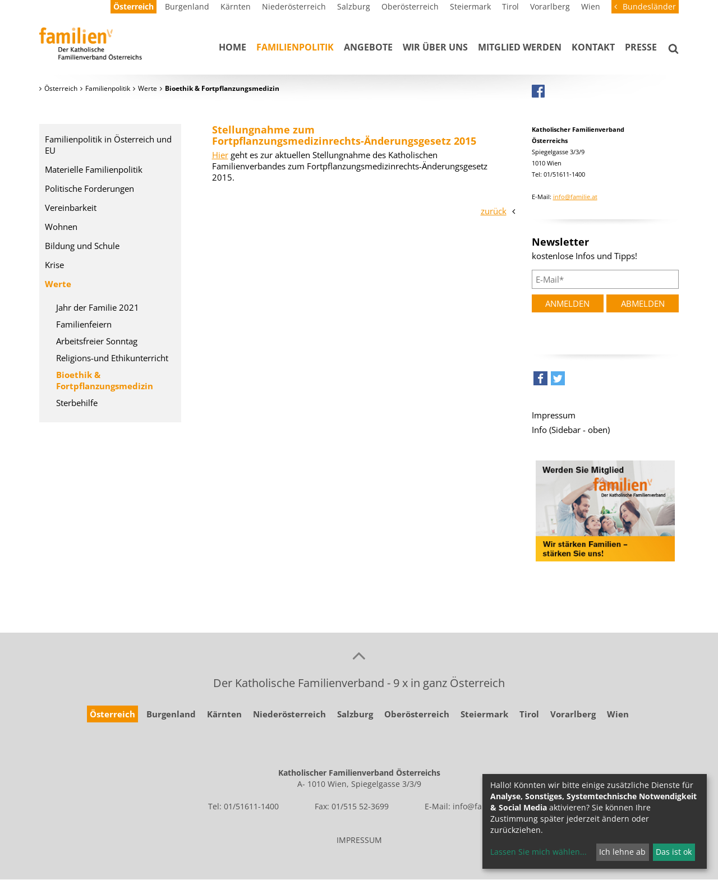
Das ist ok (674, 851)
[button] (540, 381)
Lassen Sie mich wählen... (538, 851)
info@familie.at (575, 196)
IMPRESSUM (359, 840)
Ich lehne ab (622, 851)
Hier (220, 154)
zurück (494, 210)
